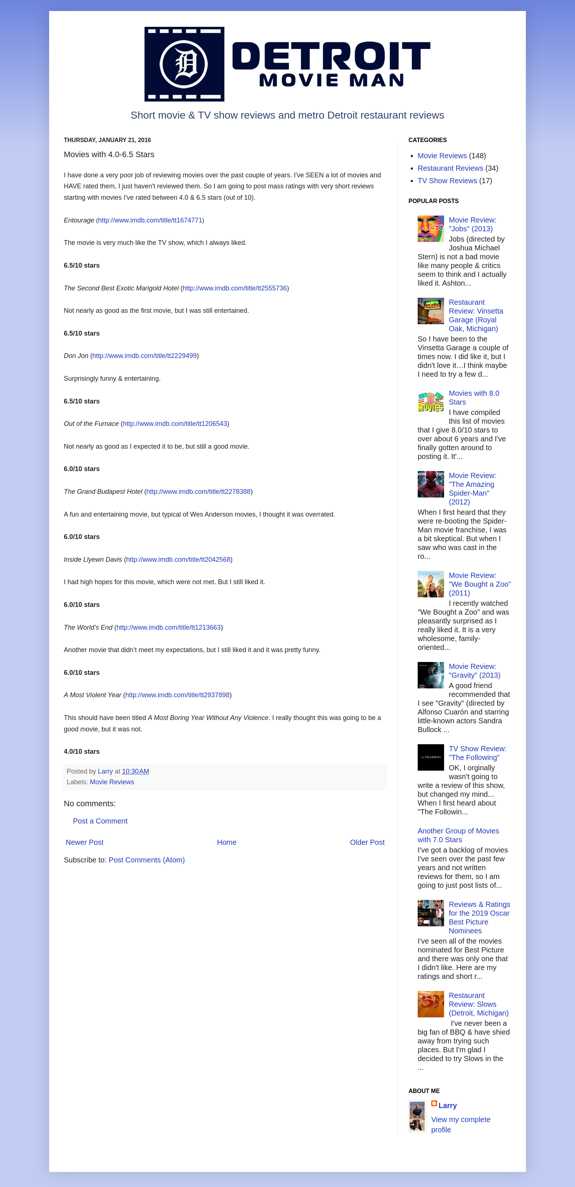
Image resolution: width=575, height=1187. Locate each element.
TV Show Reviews (447, 181)
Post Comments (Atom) (147, 860)
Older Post (367, 842)
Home (227, 842)
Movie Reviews (112, 782)
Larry (448, 1105)
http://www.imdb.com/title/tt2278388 (198, 491)
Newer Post (84, 842)
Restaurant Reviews (450, 168)
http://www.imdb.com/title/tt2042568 (178, 559)
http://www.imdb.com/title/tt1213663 (169, 627)
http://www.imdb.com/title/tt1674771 (150, 220)
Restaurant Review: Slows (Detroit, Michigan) (479, 1004)
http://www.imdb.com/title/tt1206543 (175, 423)
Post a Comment (100, 821)
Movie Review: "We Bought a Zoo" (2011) (480, 584)
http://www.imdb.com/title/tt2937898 (177, 695)
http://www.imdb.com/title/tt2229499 (144, 355)
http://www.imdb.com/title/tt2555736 (235, 288)
